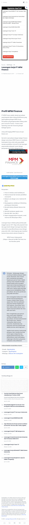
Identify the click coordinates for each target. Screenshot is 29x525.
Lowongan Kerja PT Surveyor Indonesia (13, 34)
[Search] (26, 2)
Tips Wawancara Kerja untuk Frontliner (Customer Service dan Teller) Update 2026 (15, 424)
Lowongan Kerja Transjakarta (10, 51)
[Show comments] (24, 523)
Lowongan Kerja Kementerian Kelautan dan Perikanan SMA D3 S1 (15, 437)
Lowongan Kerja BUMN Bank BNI (11, 27)
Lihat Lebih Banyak (8, 56)
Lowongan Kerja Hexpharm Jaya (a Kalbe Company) (14, 458)
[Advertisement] (14, 91)
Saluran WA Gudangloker (16, 353)
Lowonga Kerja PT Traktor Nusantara (12, 42)
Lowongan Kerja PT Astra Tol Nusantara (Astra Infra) (13, 46)
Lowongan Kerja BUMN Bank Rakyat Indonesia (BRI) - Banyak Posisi (12, 22)
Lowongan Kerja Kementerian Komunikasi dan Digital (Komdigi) (14, 17)
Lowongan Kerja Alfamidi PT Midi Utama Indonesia (15, 451)
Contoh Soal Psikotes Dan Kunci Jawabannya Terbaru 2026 (13, 394)
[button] (4, 2)
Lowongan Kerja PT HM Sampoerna (14, 431)
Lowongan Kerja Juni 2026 (10, 519)
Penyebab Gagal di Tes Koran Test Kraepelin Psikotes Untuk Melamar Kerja (14, 405)
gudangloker (11, 349)
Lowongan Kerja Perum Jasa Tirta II (12, 38)
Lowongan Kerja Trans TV (9, 31)
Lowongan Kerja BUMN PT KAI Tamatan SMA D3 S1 (14, 11)
